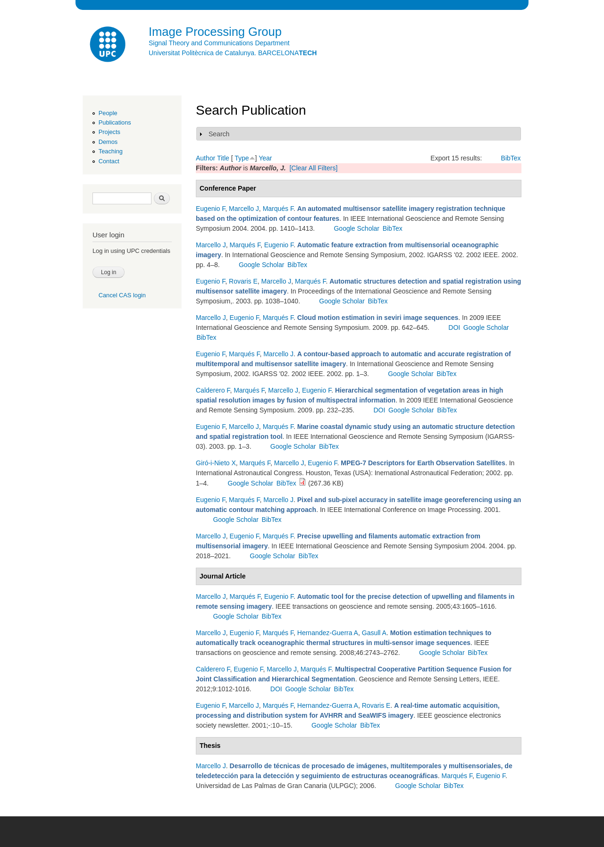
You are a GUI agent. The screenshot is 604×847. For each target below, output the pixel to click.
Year (265, 158)
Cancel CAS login (122, 295)
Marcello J (244, 208)
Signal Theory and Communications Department (219, 43)
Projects (109, 131)
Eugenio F (210, 208)
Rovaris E (243, 281)
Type (242, 158)
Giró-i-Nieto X (216, 463)
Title (223, 158)
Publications (115, 122)
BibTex (511, 158)
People (108, 113)
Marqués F (278, 208)
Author (205, 158)
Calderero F (213, 390)
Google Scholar (356, 228)
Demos (108, 141)
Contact (109, 161)
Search (219, 134)
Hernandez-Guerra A (327, 633)
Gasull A (374, 633)
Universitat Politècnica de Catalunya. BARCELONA (233, 53)
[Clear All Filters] (313, 168)
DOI (454, 327)
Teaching (111, 151)
